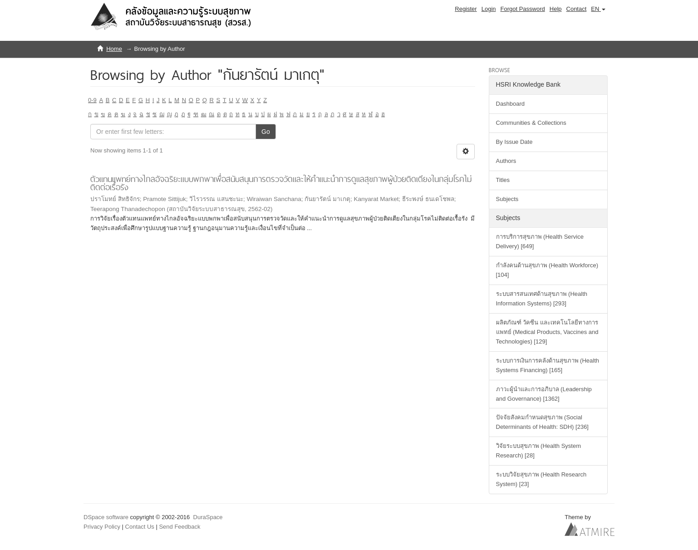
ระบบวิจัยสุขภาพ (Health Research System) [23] (541, 479)
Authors (506, 160)
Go (265, 131)
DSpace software (106, 517)
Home (114, 48)
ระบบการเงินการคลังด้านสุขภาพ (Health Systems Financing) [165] (548, 365)
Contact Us (139, 526)
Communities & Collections (531, 122)
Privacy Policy (102, 526)
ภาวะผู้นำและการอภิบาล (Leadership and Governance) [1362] (544, 394)
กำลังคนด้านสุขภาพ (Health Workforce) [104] (547, 270)
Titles (503, 180)
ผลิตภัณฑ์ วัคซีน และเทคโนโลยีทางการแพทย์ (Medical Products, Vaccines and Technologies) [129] (547, 332)
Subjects (507, 199)
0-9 (92, 100)
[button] (598, 9)
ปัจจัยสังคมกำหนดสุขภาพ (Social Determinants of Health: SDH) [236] (542, 422)
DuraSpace (208, 517)
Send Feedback (179, 526)
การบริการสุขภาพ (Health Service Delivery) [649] (540, 241)
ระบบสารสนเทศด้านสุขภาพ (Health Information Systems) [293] (542, 298)
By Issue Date (514, 141)
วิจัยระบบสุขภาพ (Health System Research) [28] (538, 450)
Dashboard (510, 103)
